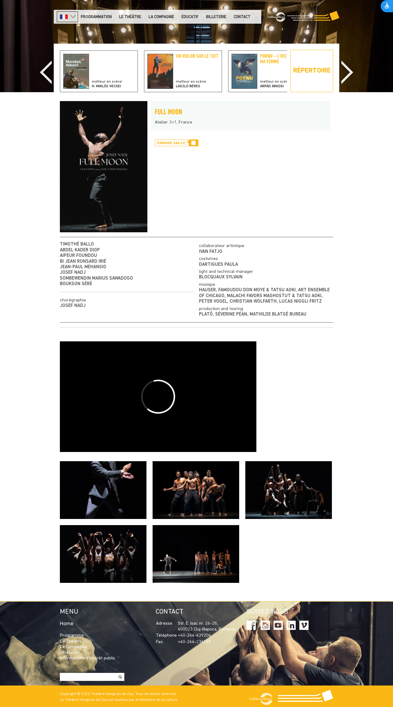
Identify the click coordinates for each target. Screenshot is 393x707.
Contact (242, 17)
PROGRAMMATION (96, 17)
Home (66, 623)
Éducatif (190, 17)
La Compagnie (161, 17)
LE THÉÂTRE (130, 17)
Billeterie (216, 17)
